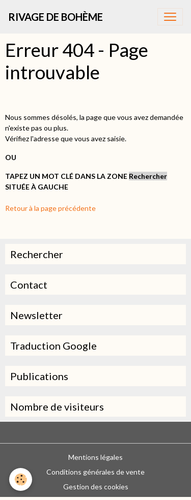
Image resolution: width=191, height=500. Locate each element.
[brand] (55, 16)
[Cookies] (20, 479)
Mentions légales (95, 457)
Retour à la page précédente (50, 208)
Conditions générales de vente (95, 471)
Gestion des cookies (95, 486)
